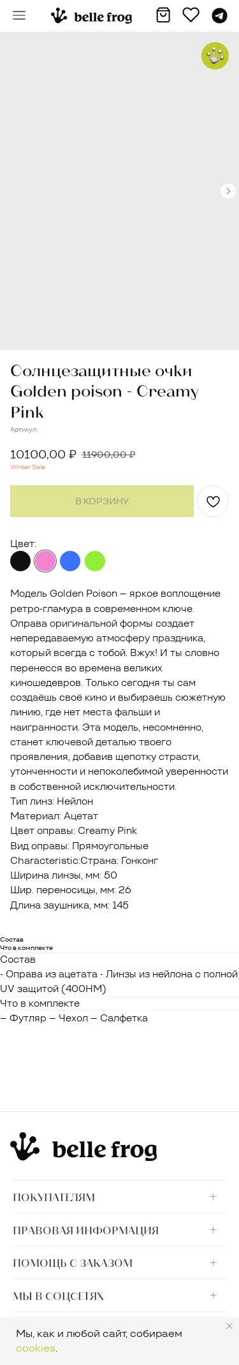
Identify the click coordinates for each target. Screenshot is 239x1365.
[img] (91, 16)
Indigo (70, 561)
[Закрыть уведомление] (229, 1326)
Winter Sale (27, 467)
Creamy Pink (45, 561)
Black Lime (95, 561)
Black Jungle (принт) (20, 561)
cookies (35, 1348)
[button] (19, 15)
